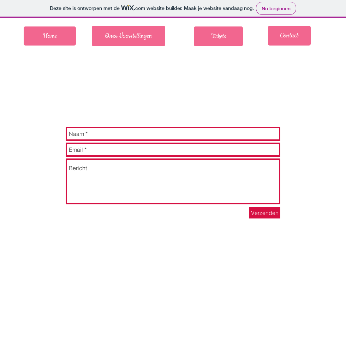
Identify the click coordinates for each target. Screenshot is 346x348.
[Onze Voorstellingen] (128, 36)
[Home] (50, 36)
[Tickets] (218, 36)
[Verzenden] (264, 212)
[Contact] (289, 36)
